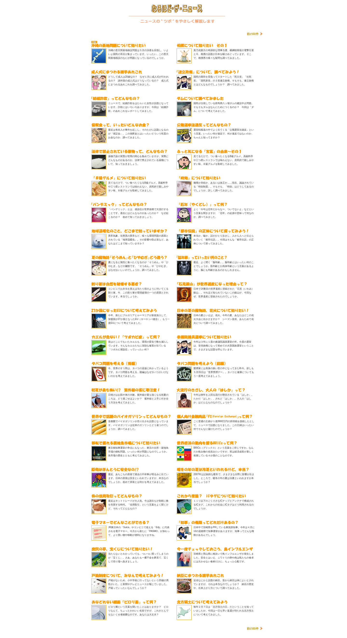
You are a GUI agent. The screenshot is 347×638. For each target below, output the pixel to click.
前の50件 (253, 34)
